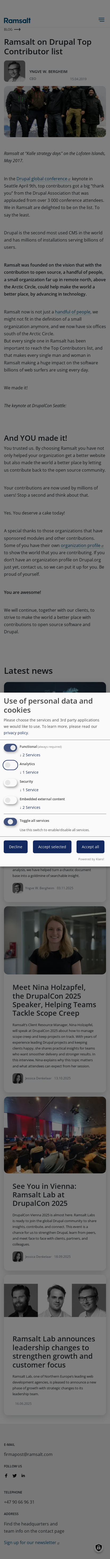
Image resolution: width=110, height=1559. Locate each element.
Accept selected (52, 846)
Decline (15, 846)
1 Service (29, 772)
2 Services (30, 754)
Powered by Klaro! (91, 859)
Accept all (90, 846)
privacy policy (16, 732)
